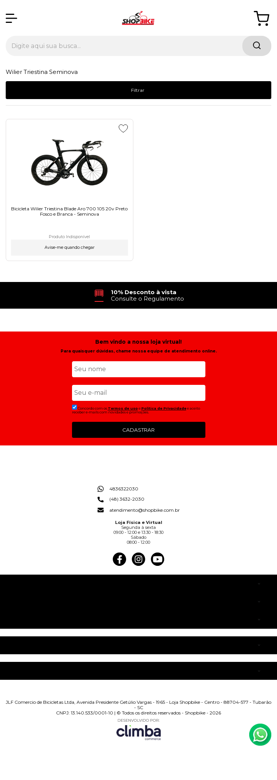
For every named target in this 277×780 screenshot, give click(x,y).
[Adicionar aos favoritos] (123, 128)
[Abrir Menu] (11, 18)
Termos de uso (123, 408)
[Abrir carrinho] (261, 18)
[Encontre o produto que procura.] (256, 46)
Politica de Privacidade (163, 408)
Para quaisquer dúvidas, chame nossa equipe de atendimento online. (139, 351)
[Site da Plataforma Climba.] (138, 729)
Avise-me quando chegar (69, 247)
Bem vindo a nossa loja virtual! (138, 342)
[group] (139, 295)
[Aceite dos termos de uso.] (74, 407)
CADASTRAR (138, 430)
